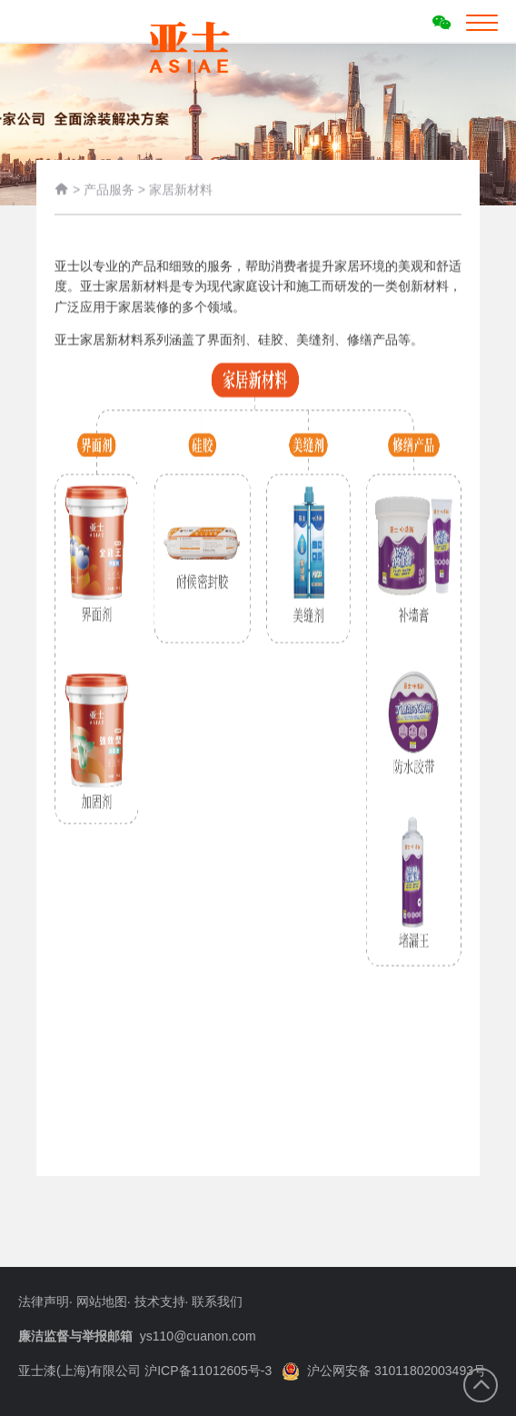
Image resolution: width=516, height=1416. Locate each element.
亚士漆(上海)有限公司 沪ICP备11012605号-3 (145, 1370)
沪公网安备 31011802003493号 (384, 1370)
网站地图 (101, 1301)
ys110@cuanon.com (198, 1336)
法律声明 (43, 1301)
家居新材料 (181, 191)
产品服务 (109, 191)
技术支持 (159, 1301)
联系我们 (217, 1301)
